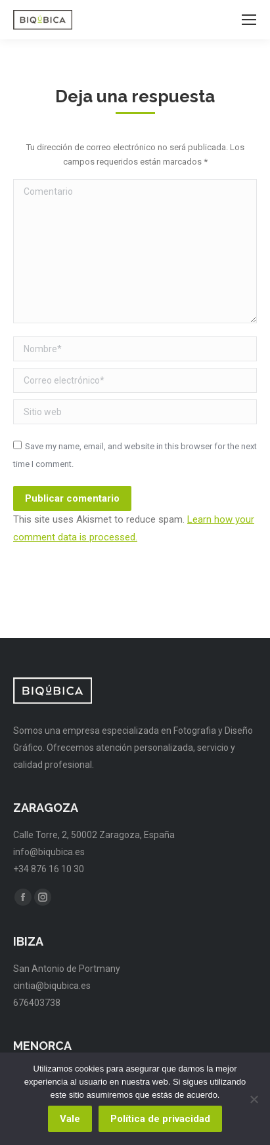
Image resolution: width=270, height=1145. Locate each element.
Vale (70, 1119)
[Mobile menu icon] (249, 20)
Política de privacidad (160, 1119)
